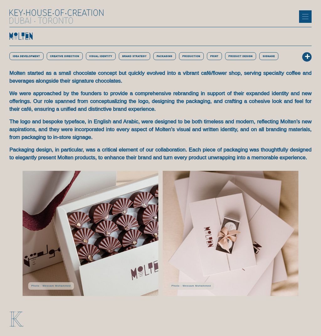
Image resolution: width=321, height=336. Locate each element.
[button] (305, 16)
